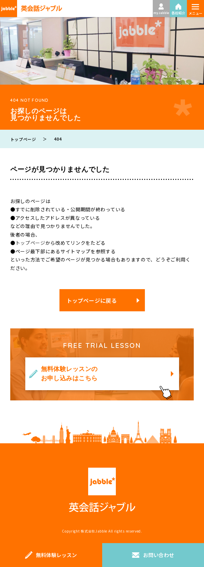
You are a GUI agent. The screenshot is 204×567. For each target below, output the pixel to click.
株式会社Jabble (94, 531)
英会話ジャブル (102, 490)
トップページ (30, 242)
